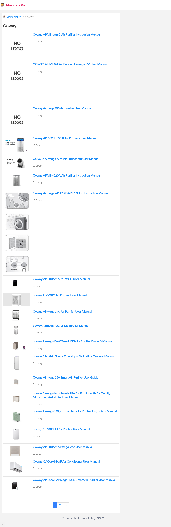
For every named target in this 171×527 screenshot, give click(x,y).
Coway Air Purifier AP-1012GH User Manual (61, 279)
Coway (39, 41)
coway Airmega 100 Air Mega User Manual (61, 325)
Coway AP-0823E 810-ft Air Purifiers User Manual (65, 138)
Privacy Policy (86, 518)
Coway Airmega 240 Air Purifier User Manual (62, 311)
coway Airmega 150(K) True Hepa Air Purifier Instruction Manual (75, 411)
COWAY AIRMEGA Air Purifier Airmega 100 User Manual (70, 64)
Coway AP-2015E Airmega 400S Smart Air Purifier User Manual (74, 480)
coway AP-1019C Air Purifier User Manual (60, 295)
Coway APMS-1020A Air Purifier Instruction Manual (66, 175)
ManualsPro (13, 5)
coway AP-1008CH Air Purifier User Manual (61, 429)
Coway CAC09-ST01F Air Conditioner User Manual (66, 461)
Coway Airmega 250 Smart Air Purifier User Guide (65, 377)
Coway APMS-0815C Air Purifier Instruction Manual (66, 34)
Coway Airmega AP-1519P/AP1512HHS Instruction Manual (70, 193)
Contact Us (69, 518)
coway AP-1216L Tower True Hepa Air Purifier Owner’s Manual (73, 356)
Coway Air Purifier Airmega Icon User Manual (62, 447)
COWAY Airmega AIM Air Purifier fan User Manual (66, 159)
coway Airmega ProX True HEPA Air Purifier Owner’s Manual (72, 341)
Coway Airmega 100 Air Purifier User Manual (62, 108)
